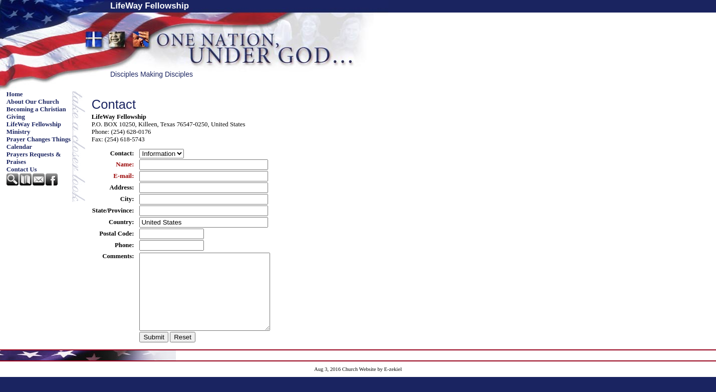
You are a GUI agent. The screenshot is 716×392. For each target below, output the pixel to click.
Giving (16, 116)
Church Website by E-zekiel (372, 384)
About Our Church (33, 101)
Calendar (19, 146)
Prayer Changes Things (39, 139)
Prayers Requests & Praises (34, 158)
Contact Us (22, 169)
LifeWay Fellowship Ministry (34, 128)
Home (15, 94)
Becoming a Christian (36, 109)
